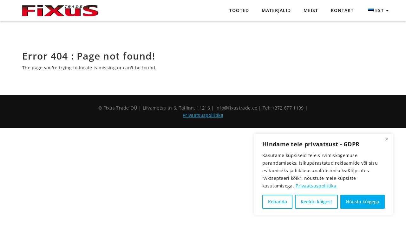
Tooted (239, 10)
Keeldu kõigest (316, 202)
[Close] (386, 139)
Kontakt (342, 10)
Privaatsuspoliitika (316, 186)
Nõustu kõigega (362, 202)
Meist (311, 10)
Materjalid (276, 10)
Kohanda (277, 202)
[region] (323, 174)
